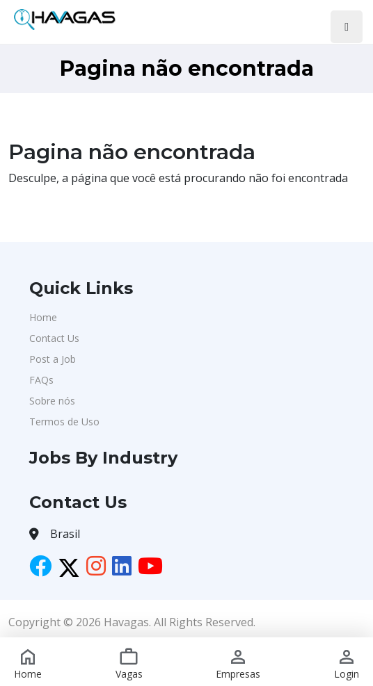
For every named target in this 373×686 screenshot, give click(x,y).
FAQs (41, 379)
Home (43, 317)
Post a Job (52, 359)
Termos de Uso (64, 421)
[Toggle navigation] (347, 26)
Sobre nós (52, 400)
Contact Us (54, 338)
